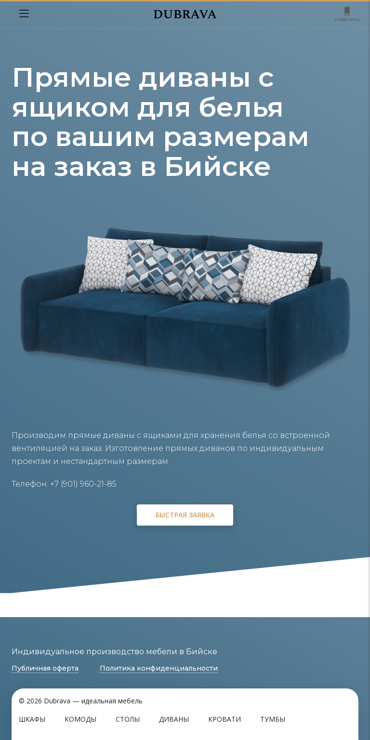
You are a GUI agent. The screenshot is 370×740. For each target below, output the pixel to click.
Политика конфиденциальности (159, 668)
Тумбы (272, 719)
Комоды (80, 719)
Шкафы (32, 719)
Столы (128, 719)
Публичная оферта (45, 668)
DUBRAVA (185, 14)
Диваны (174, 719)
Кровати (224, 719)
